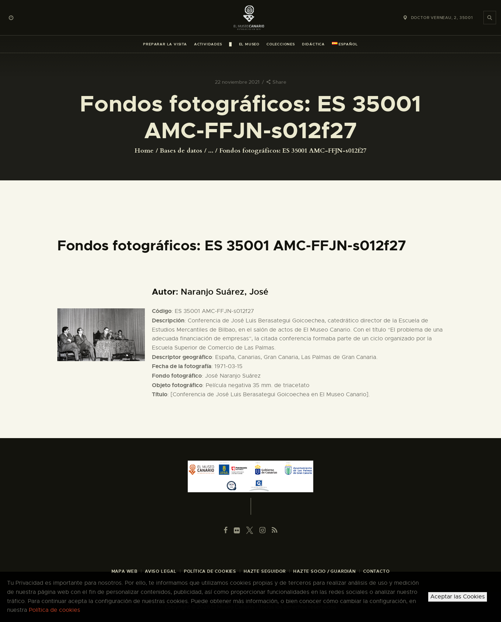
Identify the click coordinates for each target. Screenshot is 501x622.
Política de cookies (54, 610)
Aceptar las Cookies (457, 596)
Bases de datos (181, 150)
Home (144, 151)
